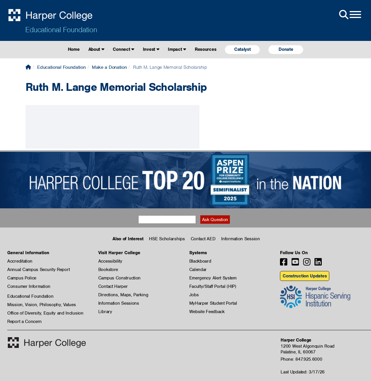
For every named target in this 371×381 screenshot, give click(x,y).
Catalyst (242, 49)
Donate (286, 49)
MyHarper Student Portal (213, 303)
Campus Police (21, 278)
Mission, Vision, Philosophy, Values (41, 305)
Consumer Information (28, 286)
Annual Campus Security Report (38, 269)
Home (74, 49)
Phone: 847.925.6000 (301, 359)
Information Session (240, 239)
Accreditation (19, 261)
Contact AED (203, 239)
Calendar (198, 269)
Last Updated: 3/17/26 (303, 372)
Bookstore (108, 269)
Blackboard (200, 261)
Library (105, 312)
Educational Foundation (61, 29)
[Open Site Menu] (349, 14)
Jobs (194, 295)
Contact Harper (113, 286)
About (96, 49)
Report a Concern (24, 321)
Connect (123, 49)
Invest (151, 49)
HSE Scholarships (167, 239)
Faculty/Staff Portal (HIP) (212, 286)
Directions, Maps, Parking (123, 295)
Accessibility (110, 261)
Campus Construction (119, 278)
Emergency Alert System (213, 278)
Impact (177, 49)
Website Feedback (207, 312)
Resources (205, 49)
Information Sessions (118, 303)
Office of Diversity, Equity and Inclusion (45, 313)
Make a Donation (109, 67)
